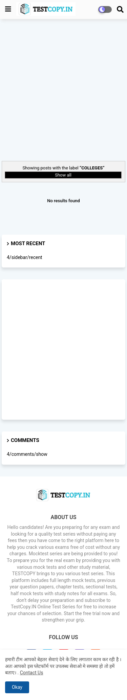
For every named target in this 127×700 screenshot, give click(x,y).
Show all (63, 175)
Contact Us (31, 672)
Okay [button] (17, 687)
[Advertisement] (63, 89)
